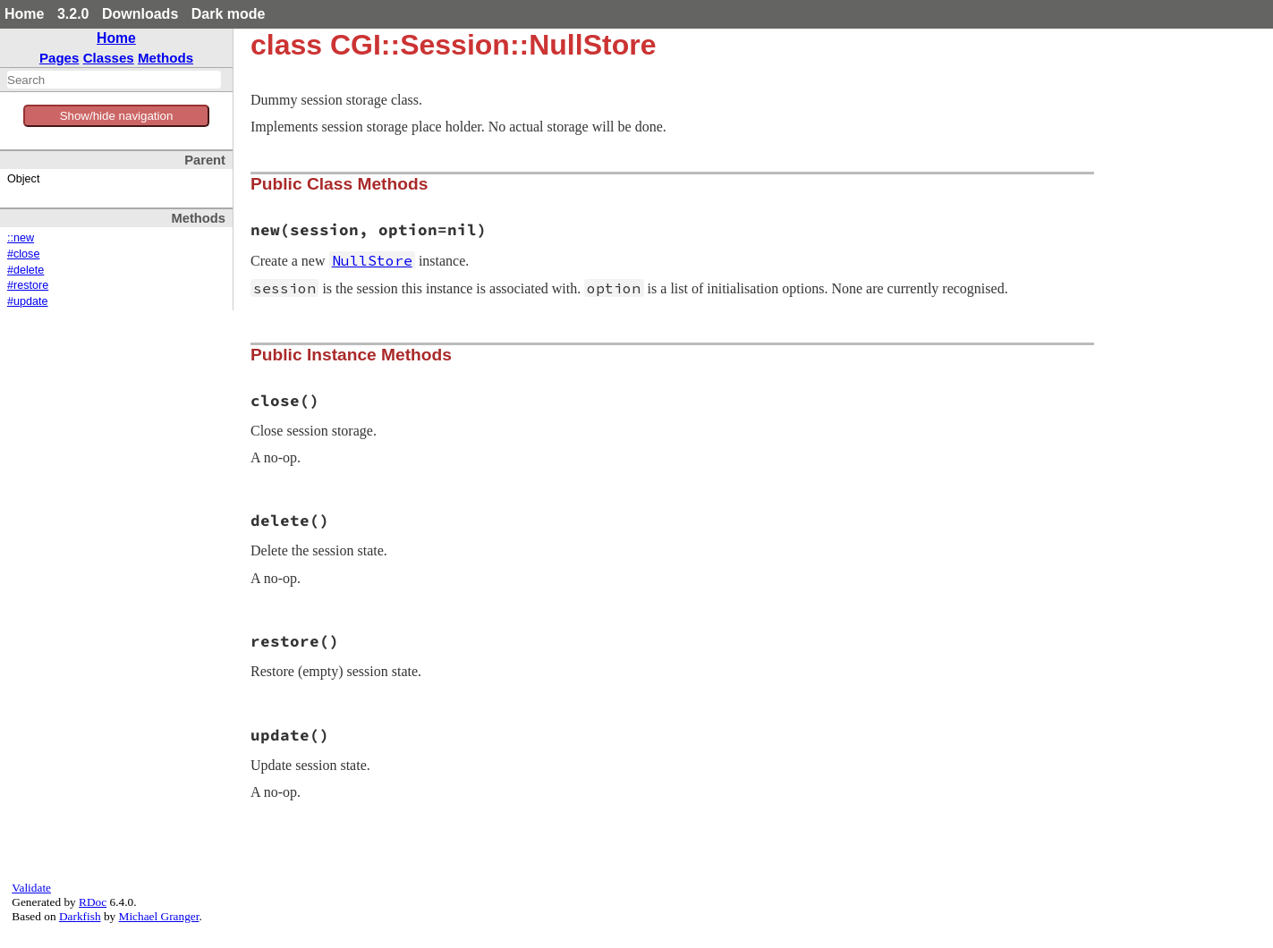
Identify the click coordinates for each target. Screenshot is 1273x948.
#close (23, 254)
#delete (25, 270)
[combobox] (114, 80)
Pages (59, 57)
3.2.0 (73, 13)
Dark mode (228, 13)
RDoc (92, 902)
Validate (31, 887)
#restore (27, 285)
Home (24, 13)
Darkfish (80, 916)
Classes (108, 57)
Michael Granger (159, 916)
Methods (165, 57)
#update (27, 301)
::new (20, 238)
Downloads (140, 13)
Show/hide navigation (117, 116)
